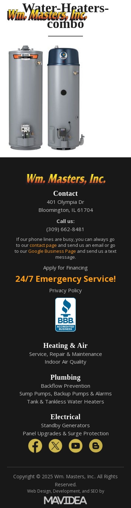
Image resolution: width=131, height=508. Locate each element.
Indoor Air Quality (65, 361)
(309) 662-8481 (65, 229)
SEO (94, 491)
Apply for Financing (65, 267)
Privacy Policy (65, 290)
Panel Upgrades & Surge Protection (66, 433)
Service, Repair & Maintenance (65, 353)
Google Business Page (52, 251)
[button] (119, 15)
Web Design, (39, 491)
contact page (43, 245)
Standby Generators (65, 425)
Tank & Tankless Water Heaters (65, 401)
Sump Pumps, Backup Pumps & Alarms (66, 393)
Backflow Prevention (65, 385)
